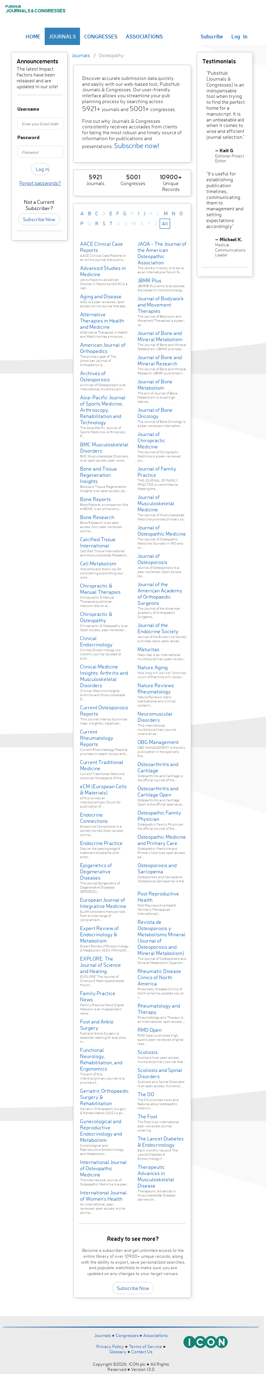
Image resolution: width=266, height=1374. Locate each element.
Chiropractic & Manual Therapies (100, 588)
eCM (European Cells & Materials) (103, 789)
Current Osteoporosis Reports (104, 710)
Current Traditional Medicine (101, 765)
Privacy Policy (110, 1346)
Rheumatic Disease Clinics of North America (159, 977)
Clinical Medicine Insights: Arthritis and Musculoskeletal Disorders (104, 676)
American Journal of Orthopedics (102, 348)
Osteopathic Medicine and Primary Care (162, 840)
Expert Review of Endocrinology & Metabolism (99, 934)
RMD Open (149, 1030)
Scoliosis (148, 1052)
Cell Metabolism (98, 563)
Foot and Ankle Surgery (97, 1024)
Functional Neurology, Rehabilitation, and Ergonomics (101, 1059)
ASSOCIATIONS (144, 36)
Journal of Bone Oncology (155, 413)
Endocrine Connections (94, 817)
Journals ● (105, 1335)
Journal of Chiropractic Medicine (151, 440)
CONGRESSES (100, 36)
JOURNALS (62, 36)
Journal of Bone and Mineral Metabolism (160, 336)
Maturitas (148, 649)
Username (20, 109)
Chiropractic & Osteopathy (96, 617)
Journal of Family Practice (157, 471)
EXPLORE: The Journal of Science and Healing (100, 964)
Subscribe (212, 36)
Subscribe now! (136, 145)
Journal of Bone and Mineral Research (160, 360)
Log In (239, 36)
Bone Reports (95, 499)
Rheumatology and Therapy (159, 1008)
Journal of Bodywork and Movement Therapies (161, 304)
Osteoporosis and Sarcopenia (157, 868)
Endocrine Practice (101, 843)
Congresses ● (129, 1335)
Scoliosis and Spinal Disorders (160, 1073)
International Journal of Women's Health (103, 1195)
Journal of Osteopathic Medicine (162, 530)
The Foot (147, 1116)
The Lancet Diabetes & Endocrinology (161, 1141)
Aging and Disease (101, 296)
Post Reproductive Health (158, 896)
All (165, 223)
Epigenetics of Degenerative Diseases (96, 871)
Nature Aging (153, 667)
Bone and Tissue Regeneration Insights (98, 474)
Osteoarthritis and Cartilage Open (158, 791)
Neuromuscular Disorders (155, 716)
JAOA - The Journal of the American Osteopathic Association (162, 253)
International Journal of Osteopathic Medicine (103, 1168)
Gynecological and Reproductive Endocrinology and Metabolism (101, 1130)
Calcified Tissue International (98, 542)
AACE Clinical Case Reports (101, 246)
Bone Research (97, 517)
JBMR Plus (149, 280)
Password (20, 137)
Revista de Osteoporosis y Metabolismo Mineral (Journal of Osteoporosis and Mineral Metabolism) (161, 937)
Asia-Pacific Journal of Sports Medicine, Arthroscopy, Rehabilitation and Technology (102, 410)
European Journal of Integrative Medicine (103, 903)
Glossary (117, 1351)
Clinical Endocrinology (96, 641)
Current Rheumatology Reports (96, 737)
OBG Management (158, 742)
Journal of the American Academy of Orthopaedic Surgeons (160, 593)
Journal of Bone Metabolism (155, 384)
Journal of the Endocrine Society (158, 628)
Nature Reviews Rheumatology (156, 688)
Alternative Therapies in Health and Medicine (102, 320)
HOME (33, 36)
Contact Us (141, 1351)
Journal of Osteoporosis (152, 559)
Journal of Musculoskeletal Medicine (156, 503)
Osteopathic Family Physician (159, 815)
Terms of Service (145, 1346)
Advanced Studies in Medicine (103, 271)
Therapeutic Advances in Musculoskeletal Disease (156, 1176)
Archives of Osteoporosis (95, 376)
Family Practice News (97, 996)
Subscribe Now (39, 219)
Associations (155, 1335)
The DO (146, 1094)
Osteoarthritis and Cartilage (158, 767)
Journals (81, 55)
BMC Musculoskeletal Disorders (104, 447)
